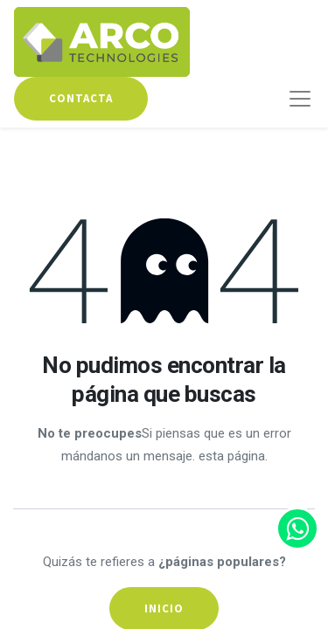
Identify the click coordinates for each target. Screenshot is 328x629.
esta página (232, 456)
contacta (81, 98)
